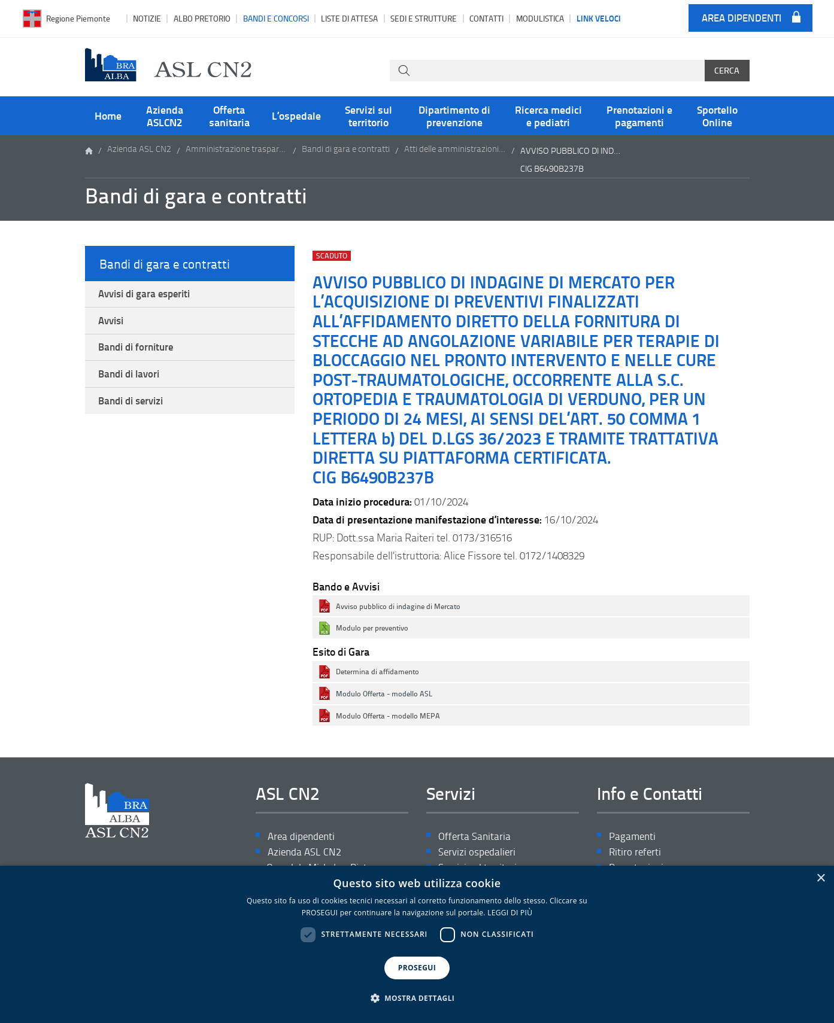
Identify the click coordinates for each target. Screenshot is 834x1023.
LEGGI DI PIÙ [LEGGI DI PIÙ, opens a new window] (509, 913)
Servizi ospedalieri (479, 853)
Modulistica (540, 18)
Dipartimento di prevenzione (454, 115)
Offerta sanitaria (229, 115)
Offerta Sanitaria (475, 836)
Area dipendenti (741, 18)
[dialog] (417, 944)
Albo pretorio (202, 18)
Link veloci (599, 18)
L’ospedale (296, 115)
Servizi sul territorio (368, 115)
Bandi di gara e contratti (346, 150)
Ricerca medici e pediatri (548, 115)
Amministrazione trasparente (236, 150)
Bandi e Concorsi (276, 18)
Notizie (147, 18)
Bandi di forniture (139, 353)
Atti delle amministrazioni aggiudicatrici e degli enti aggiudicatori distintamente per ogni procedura (455, 150)
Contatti (486, 18)
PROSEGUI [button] (417, 968)
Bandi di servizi (135, 411)
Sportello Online (717, 115)
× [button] (820, 878)
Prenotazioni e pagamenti (639, 115)
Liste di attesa (349, 18)
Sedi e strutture (423, 18)
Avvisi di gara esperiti (149, 295)
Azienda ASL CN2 (139, 150)
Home (108, 115)
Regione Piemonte (78, 18)
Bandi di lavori (132, 382)
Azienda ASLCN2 (164, 115)
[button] (417, 998)
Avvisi (113, 324)
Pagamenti (633, 836)
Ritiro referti (636, 853)
